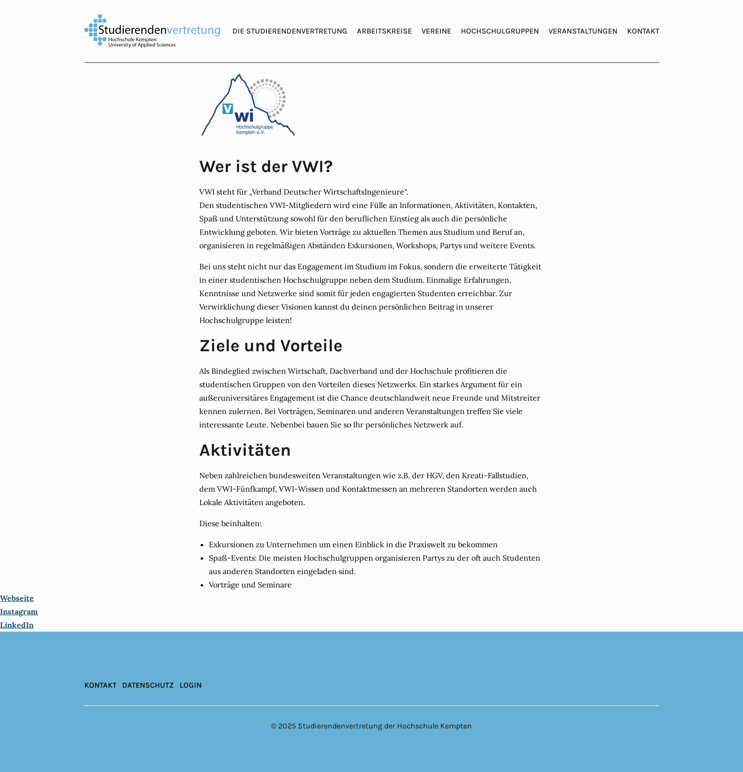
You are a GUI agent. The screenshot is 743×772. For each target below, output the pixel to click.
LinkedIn (17, 625)
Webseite (17, 598)
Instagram (19, 611)
